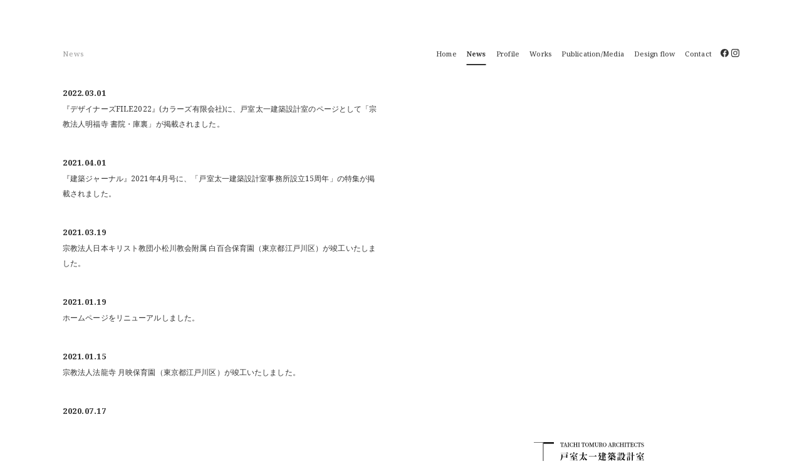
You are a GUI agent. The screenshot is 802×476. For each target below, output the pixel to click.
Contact (698, 53)
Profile (508, 53)
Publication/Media (592, 53)
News (476, 53)
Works (540, 53)
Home (446, 53)
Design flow (654, 53)
